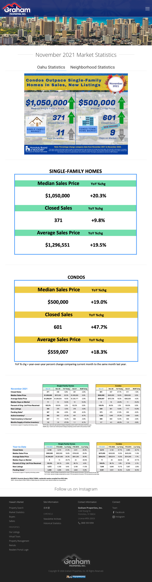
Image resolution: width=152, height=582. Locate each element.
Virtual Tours (14, 536)
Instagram (120, 516)
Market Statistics (16, 512)
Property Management (19, 540)
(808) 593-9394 (87, 522)
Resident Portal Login (19, 549)
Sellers (12, 520)
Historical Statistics (52, 523)
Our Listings (14, 532)
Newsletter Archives (52, 518)
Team (114, 507)
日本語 (47, 507)
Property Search (16, 507)
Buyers (12, 516)
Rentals (12, 545)
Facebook (120, 512)
